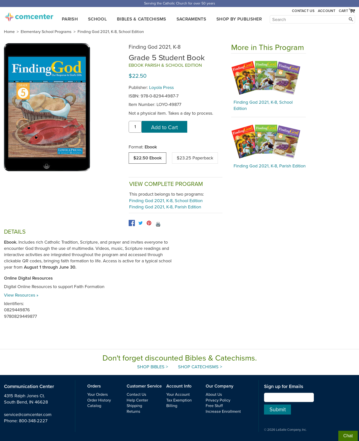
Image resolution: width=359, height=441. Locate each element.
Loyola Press (161, 87)
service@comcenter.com (28, 414)
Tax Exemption (179, 400)
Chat (348, 435)
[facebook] (132, 223)
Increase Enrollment (223, 411)
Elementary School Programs (46, 31)
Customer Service (144, 386)
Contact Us (303, 11)
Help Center (137, 400)
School (97, 19)
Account (326, 11)
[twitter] (140, 223)
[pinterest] (149, 223)
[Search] (312, 19)
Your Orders (97, 394)
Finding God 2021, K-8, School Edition (111, 31)
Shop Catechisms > (200, 367)
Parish (70, 19)
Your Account (178, 394)
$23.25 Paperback (195, 158)
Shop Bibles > (152, 367)
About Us (214, 394)
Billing (171, 405)
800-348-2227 (33, 421)
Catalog (94, 405)
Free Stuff (214, 405)
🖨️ (158, 224)
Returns (133, 411)
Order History (99, 400)
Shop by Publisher (239, 19)
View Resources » (21, 295)
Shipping (134, 405)
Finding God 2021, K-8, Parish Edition (165, 207)
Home (9, 31)
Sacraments (191, 19)
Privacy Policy (218, 400)
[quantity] (135, 127)
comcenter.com (29, 15)
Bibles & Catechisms (141, 19)
